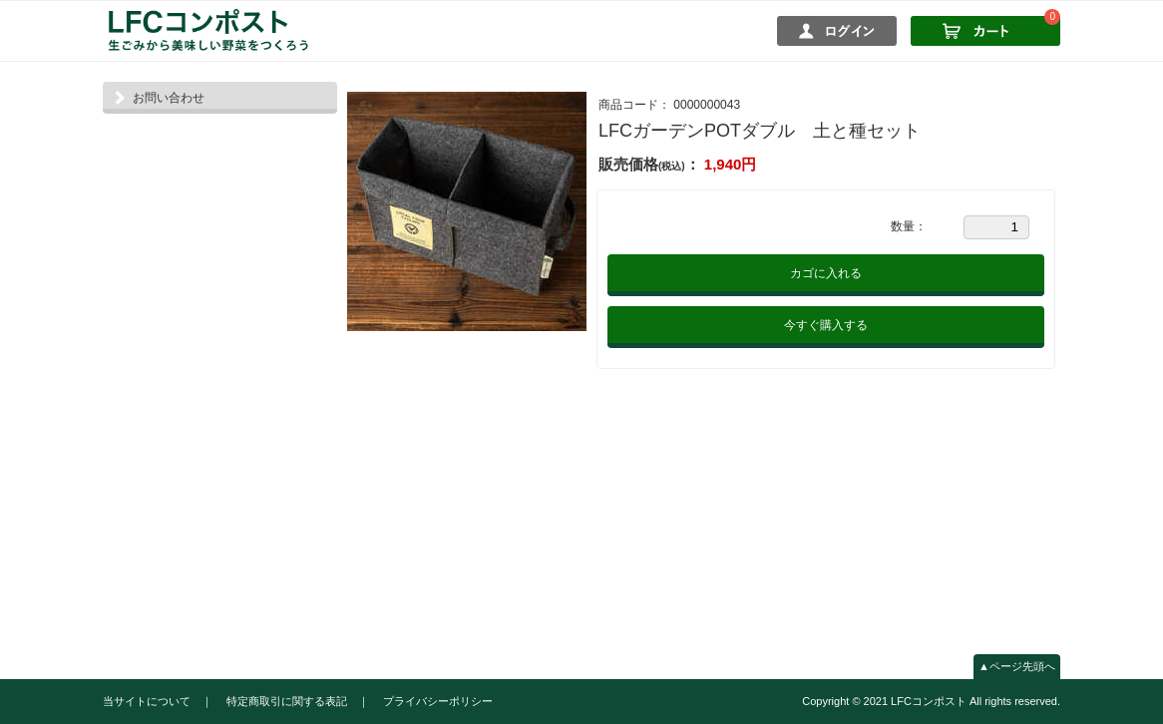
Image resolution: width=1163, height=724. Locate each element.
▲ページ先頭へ (1016, 666)
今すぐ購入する (826, 325)
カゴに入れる (826, 273)
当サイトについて (147, 701)
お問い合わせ (168, 98)
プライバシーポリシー (438, 701)
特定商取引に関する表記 (286, 701)
